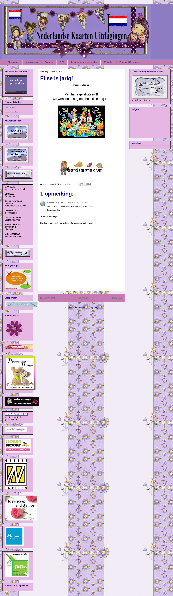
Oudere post (116, 298)
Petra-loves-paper (55, 202)
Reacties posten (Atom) (88, 307)
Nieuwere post (47, 298)
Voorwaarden (32, 62)
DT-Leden (108, 62)
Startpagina (13, 62)
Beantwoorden (53, 210)
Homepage (82, 298)
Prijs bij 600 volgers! (129, 62)
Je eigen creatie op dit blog (84, 62)
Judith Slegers (10, 107)
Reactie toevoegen (49, 216)
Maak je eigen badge (12, 112)
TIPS (62, 62)
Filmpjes (49, 62)
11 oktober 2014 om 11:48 (75, 202)
